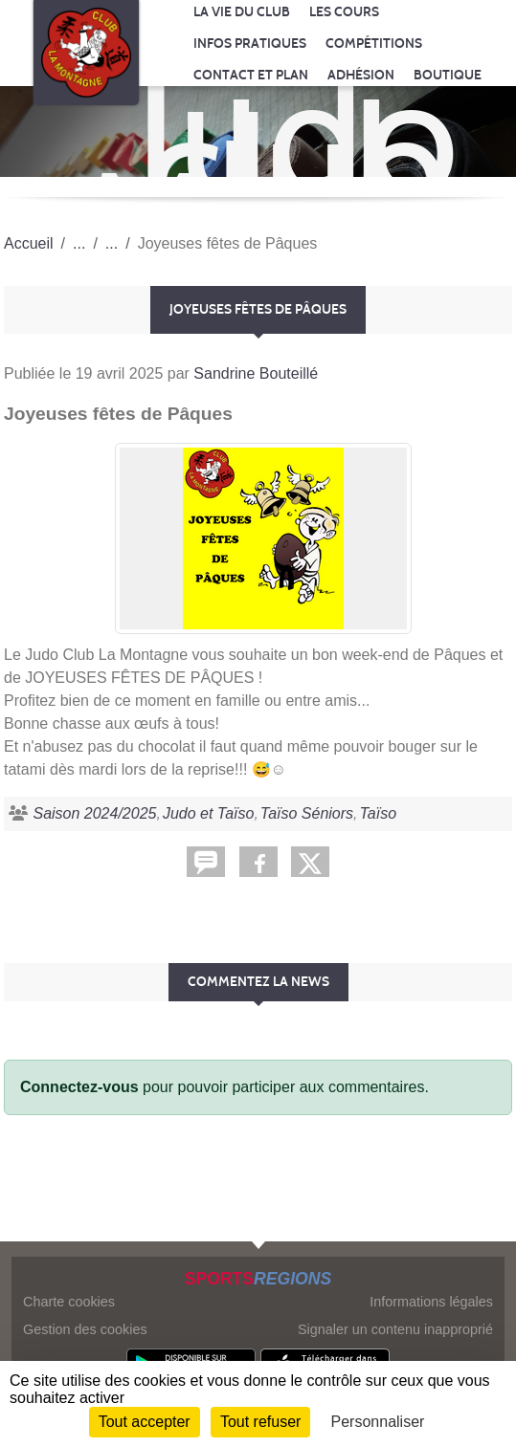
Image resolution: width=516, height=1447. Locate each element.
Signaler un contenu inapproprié (395, 1329)
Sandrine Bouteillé (255, 373)
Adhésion (360, 75)
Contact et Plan (250, 75)
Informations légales (431, 1301)
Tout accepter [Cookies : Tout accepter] (145, 1422)
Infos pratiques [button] (249, 43)
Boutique (448, 75)
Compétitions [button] (373, 43)
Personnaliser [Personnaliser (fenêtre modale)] (378, 1422)
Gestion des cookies (85, 1329)
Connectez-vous (79, 1087)
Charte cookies (69, 1301)
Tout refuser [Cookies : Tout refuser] (260, 1422)
